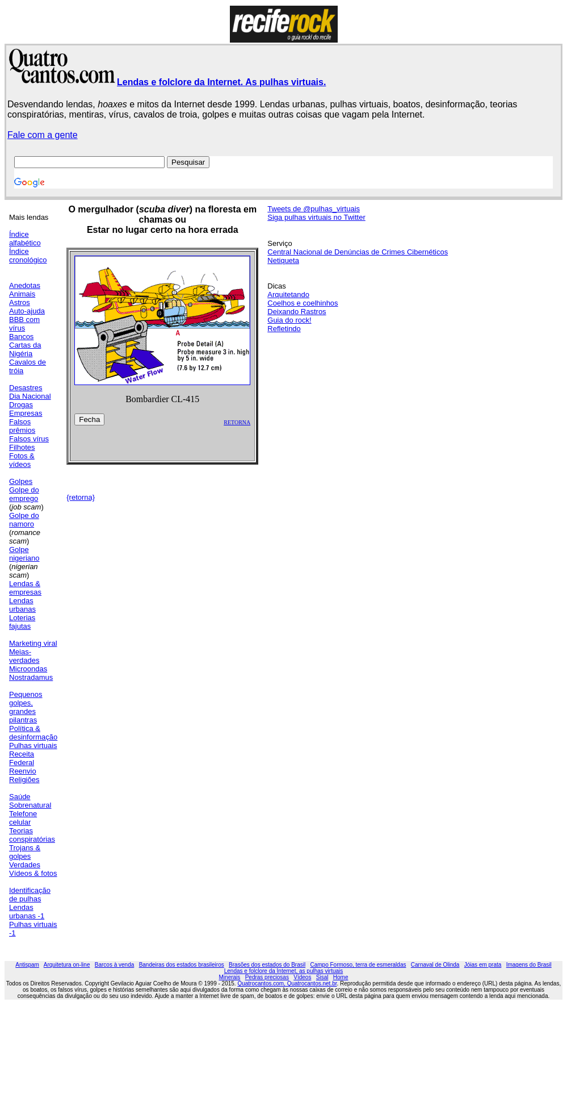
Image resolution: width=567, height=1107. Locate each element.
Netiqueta (283, 260)
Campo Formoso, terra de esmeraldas (358, 965)
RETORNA (237, 422)
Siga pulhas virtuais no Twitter (316, 217)
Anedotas (24, 285)
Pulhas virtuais (33, 745)
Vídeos (302, 977)
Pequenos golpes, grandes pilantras (26, 707)
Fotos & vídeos (22, 460)
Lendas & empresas (25, 587)
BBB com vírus (24, 323)
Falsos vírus (29, 439)
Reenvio (22, 771)
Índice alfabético (25, 238)
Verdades (24, 864)
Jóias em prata (483, 965)
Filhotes (22, 447)
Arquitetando (288, 294)
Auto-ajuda (27, 311)
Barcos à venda (115, 965)
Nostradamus (31, 677)
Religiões (24, 779)
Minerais (230, 977)
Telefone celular (23, 817)
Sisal (322, 977)
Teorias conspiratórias (32, 834)
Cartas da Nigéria (25, 349)
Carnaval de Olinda (435, 965)
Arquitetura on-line (67, 965)
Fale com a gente (42, 135)
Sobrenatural (30, 805)
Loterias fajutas (22, 621)
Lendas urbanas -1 (26, 911)
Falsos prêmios (22, 426)
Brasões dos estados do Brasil (267, 965)
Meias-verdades (24, 656)
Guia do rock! (289, 320)
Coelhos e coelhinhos (302, 303)
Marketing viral (33, 643)
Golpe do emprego (24, 494)
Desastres (26, 387)
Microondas (28, 669)
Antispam (27, 965)
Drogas (21, 404)
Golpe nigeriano (24, 553)
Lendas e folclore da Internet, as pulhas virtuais (283, 971)
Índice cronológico (28, 255)
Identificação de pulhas (30, 894)
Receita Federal (21, 758)
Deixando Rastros (296, 311)
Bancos (21, 336)
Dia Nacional (30, 396)
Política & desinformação (33, 732)
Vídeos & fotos (33, 873)
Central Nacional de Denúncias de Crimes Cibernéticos (357, 252)
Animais (22, 294)
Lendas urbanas (22, 604)
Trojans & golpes (24, 851)
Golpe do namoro (24, 519)
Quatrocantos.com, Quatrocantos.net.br (287, 983)
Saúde (20, 796)
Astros (19, 302)
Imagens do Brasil (529, 965)
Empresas (26, 413)
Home (340, 977)
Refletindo (284, 328)
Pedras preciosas (267, 977)
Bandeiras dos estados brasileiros (181, 965)
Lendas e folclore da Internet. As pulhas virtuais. (221, 82)
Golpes (20, 481)
